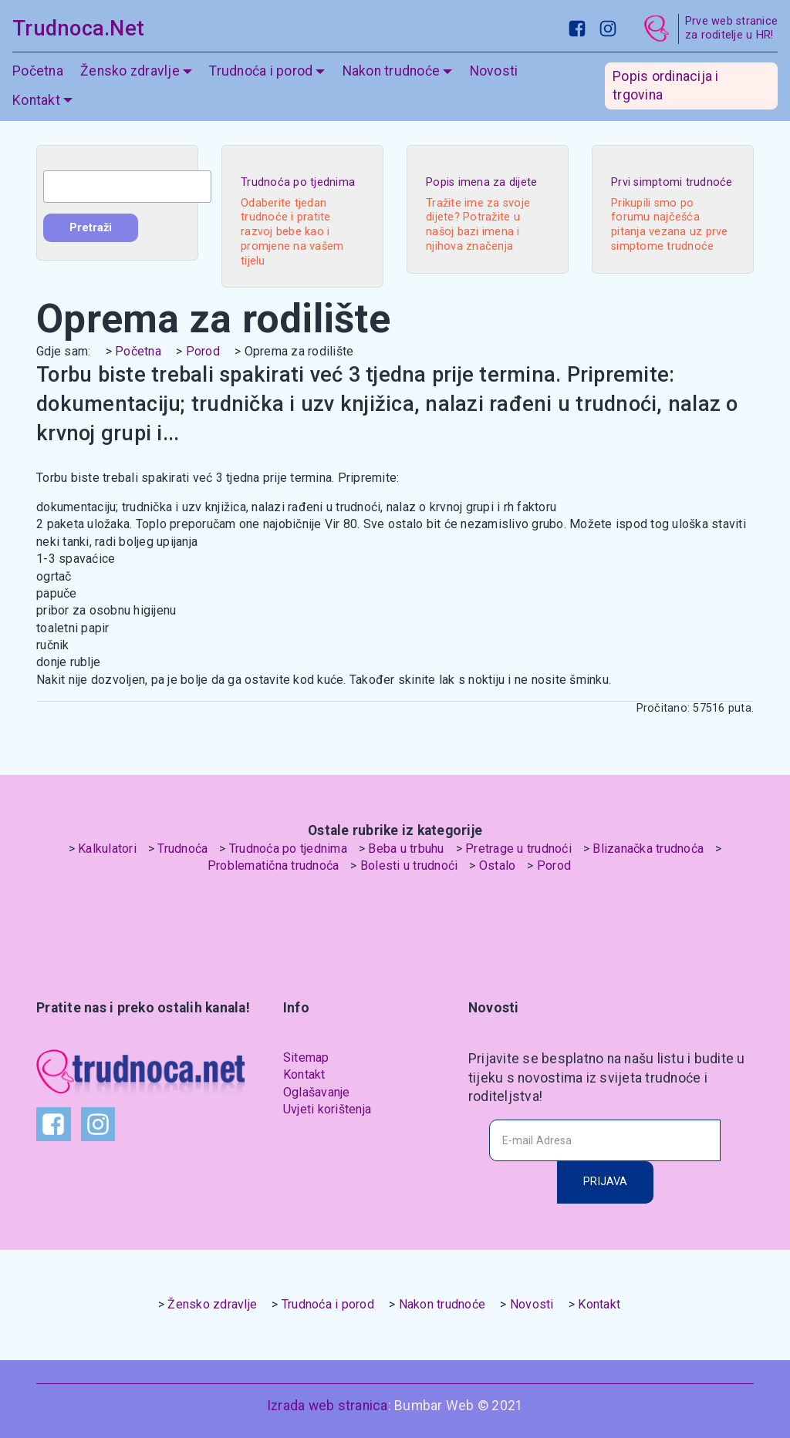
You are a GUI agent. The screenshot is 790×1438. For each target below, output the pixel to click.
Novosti (494, 71)
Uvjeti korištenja (327, 1109)
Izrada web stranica (327, 1405)
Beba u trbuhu (406, 848)
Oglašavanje (316, 1092)
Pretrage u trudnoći (518, 848)
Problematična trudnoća (273, 865)
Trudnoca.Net (78, 28)
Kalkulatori (107, 848)
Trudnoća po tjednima (288, 848)
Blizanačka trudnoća (648, 848)
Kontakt (36, 100)
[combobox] (127, 186)
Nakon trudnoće (392, 71)
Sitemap (306, 1057)
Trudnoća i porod (260, 71)
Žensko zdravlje (130, 71)
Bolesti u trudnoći (409, 865)
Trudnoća (182, 848)
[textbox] (127, 186)
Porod (203, 351)
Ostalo (497, 865)
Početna (37, 71)
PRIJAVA (605, 1181)
